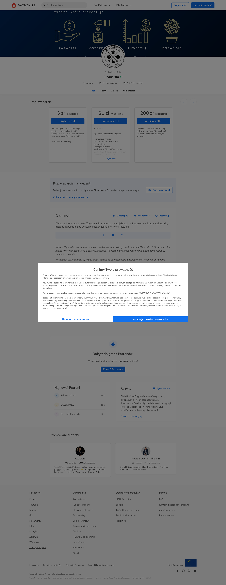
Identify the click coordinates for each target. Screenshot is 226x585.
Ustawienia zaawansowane (75, 319)
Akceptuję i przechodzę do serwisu (150, 319)
